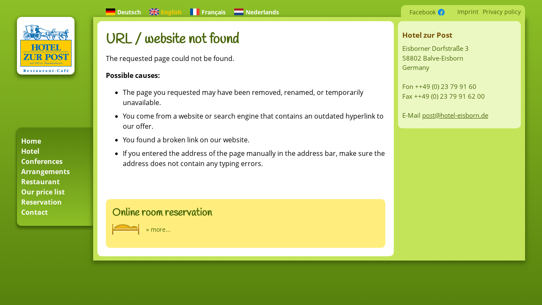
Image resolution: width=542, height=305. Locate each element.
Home (31, 141)
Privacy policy (502, 12)
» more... (158, 229)
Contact (34, 212)
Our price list (43, 192)
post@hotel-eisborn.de (455, 115)
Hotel (30, 151)
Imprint (467, 12)
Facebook (422, 12)
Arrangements (45, 171)
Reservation (41, 202)
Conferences (42, 161)
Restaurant (40, 181)
